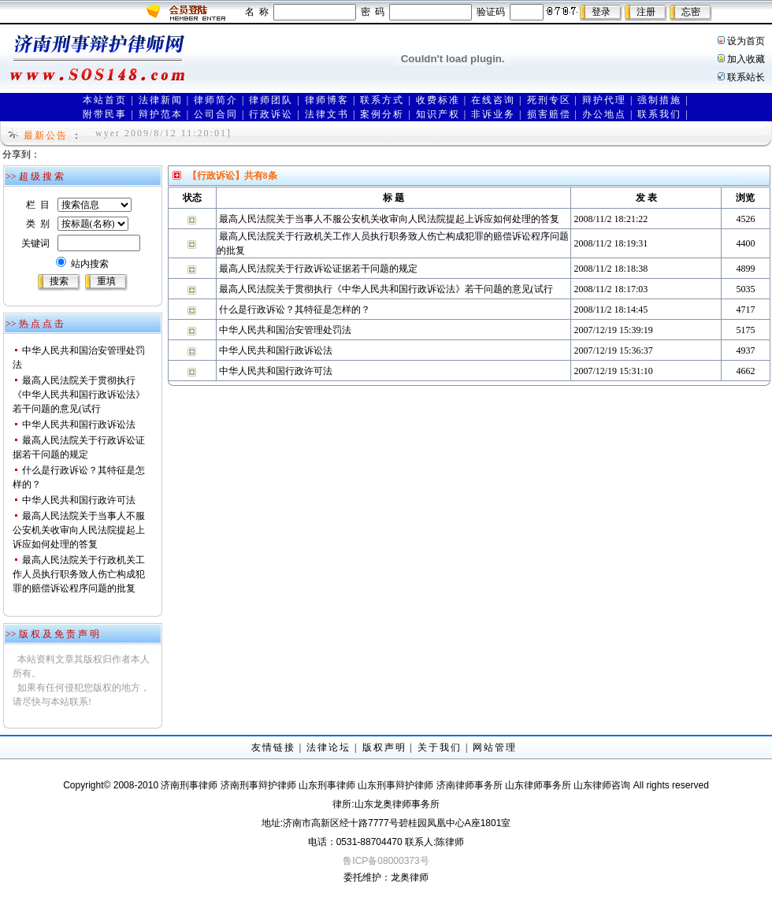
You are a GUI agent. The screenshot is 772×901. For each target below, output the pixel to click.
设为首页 (746, 40)
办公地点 (604, 114)
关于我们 (440, 747)
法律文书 (327, 114)
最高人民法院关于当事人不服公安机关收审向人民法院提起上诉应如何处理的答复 (79, 530)
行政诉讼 (271, 114)
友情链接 (273, 747)
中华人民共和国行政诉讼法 (78, 424)
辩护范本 (161, 114)
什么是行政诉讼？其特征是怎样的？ (294, 309)
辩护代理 (604, 100)
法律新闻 (161, 100)
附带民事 (105, 114)
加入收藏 (746, 59)
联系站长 (746, 77)
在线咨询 (493, 100)
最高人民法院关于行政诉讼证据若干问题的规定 (318, 268)
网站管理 (495, 747)
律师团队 (271, 100)
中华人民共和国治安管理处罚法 (285, 330)
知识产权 (438, 114)
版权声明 (384, 747)
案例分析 (382, 114)
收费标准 (438, 100)
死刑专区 (549, 100)
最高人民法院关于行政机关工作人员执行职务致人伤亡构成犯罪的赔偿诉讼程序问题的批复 (79, 574)
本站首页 (105, 100)
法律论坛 (328, 747)
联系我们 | (662, 114)
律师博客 (327, 100)
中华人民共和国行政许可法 (78, 500)
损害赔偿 (549, 114)
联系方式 (382, 100)
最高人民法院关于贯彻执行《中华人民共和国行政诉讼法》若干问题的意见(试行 (79, 394)
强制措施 (659, 100)
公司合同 (216, 114)
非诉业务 (493, 114)
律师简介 (216, 100)
